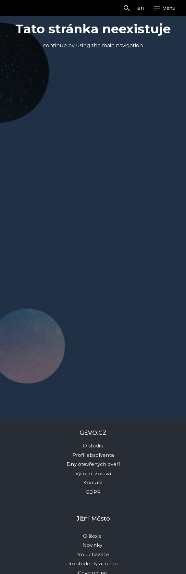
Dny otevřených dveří (93, 464)
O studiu (93, 446)
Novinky (93, 545)
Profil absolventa (93, 455)
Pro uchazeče (92, 554)
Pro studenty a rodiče (93, 563)
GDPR (93, 492)
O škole (93, 536)
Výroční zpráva (93, 473)
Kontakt (93, 482)
